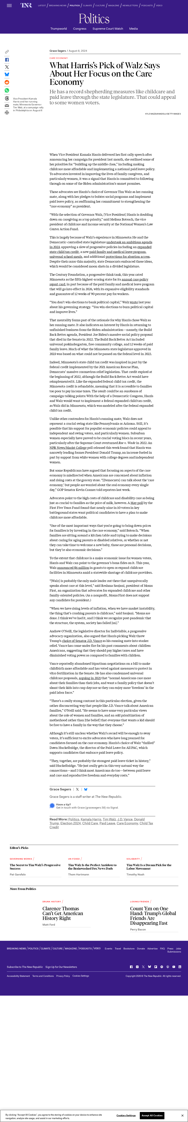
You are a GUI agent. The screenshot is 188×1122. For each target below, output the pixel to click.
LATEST (42, 5)
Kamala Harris (91, 907)
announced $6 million (73, 655)
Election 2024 (70, 911)
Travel (118, 1074)
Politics (73, 907)
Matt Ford (49, 1051)
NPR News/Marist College (68, 535)
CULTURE (100, 5)
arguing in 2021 (90, 765)
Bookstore (128, 1074)
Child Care (90, 911)
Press (170, 1074)
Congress (79, 29)
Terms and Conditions (43, 1102)
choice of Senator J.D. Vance (82, 728)
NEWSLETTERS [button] (130, 5)
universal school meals (66, 344)
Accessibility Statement (18, 1102)
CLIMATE (87, 5)
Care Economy (127, 911)
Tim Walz (109, 907)
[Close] (182, 1117)
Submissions (174, 1078)
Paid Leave (107, 911)
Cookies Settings (80, 1102)
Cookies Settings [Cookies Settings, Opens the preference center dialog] (126, 1117)
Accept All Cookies (152, 1117)
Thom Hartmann (78, 1001)
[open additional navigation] (9, 5)
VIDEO (159, 5)
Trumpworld (58, 29)
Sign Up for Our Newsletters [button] (61, 1093)
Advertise (152, 1074)
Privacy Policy (63, 1102)
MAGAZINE (113, 5)
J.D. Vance (125, 907)
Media (133, 29)
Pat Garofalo (18, 1001)
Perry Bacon (138, 1056)
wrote (134, 389)
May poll (136, 590)
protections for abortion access (128, 344)
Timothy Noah (135, 1001)
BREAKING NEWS (57, 5)
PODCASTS (147, 5)
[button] (6, 52)
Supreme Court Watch (108, 29)
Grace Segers (58, 51)
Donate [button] (141, 1074)
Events (108, 1074)
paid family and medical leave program (117, 339)
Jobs (178, 1074)
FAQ (162, 1074)
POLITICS (75, 5)
